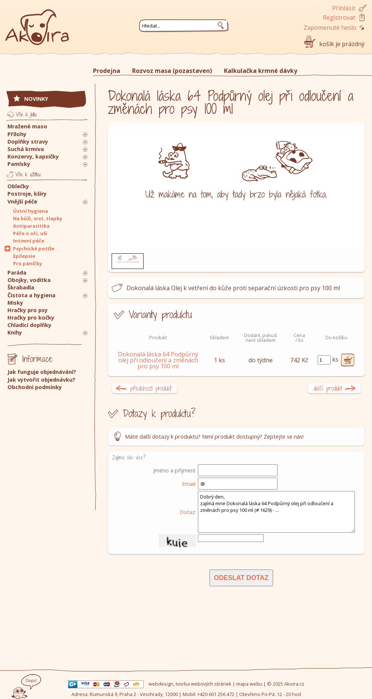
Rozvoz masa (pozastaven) (172, 71)
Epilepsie (24, 256)
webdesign (160, 683)
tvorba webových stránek (203, 683)
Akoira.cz (294, 683)
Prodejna (106, 71)
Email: (189, 483)
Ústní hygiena (30, 211)
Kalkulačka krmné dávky (260, 71)
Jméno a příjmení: (174, 470)
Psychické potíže (33, 248)
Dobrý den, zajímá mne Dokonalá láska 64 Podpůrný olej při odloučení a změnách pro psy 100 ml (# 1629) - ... (276, 512)
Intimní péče (28, 240)
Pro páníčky (27, 263)
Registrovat (339, 17)
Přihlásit (343, 8)
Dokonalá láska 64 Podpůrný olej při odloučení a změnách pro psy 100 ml (158, 360)
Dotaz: (188, 512)
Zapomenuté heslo (330, 27)
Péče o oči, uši (30, 233)
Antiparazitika (31, 225)
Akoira (37, 23)
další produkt (328, 388)
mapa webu (249, 683)
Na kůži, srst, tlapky (37, 218)
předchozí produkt (150, 388)
